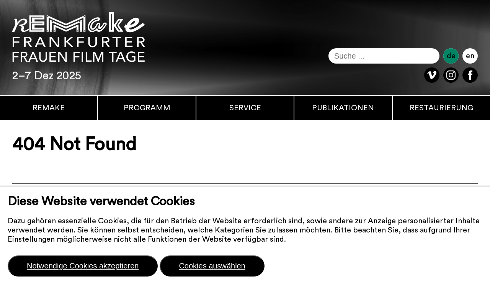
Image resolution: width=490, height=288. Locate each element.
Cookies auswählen (212, 266)
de (451, 56)
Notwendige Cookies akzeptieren (83, 266)
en (470, 56)
